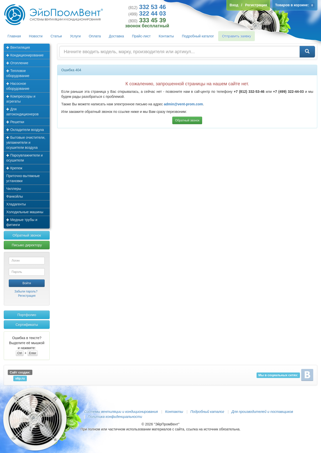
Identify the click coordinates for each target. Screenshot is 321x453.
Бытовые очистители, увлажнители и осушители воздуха (25, 142)
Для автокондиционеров (22, 111)
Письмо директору (27, 245)
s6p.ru (20, 378)
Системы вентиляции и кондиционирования (121, 412)
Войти (27, 283)
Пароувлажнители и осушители (24, 157)
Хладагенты (16, 204)
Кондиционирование (25, 55)
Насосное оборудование (17, 86)
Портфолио (26, 315)
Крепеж (14, 168)
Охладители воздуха (25, 130)
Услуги (75, 36)
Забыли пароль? (25, 291)
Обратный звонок (27, 235)
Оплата (95, 36)
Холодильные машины (24, 212)
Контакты (166, 36)
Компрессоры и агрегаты (20, 98)
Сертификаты (27, 325)
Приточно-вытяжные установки (23, 178)
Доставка (116, 36)
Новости (35, 36)
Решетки (15, 122)
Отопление (17, 63)
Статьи (56, 36)
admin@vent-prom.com (183, 104)
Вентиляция (18, 47)
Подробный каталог (198, 36)
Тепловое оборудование (17, 73)
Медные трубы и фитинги (21, 222)
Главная (14, 36)
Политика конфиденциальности (115, 417)
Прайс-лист (141, 36)
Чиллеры (13, 189)
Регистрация (27, 295)
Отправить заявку (236, 36)
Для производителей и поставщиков (262, 412)
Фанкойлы (14, 196)
